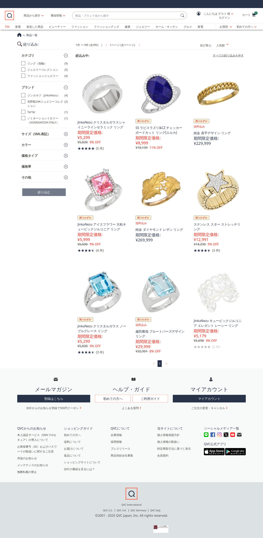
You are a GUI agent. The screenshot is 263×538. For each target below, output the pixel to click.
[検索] (183, 15)
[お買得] (225, 27)
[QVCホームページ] (19, 35)
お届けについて (74, 448)
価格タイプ (29, 155)
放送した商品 (34, 27)
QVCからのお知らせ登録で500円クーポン (52, 408)
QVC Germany (138, 510)
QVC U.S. (108, 510)
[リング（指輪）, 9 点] (44, 63)
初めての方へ (245, 27)
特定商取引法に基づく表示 (174, 448)
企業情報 (116, 435)
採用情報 (116, 442)
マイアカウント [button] (209, 398)
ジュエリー (143, 27)
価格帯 (26, 166)
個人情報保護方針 (168, 435)
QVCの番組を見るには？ (79, 469)
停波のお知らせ (27, 458)
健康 (127, 27)
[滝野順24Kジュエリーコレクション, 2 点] (44, 103)
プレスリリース (120, 448)
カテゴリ (27, 55)
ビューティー (57, 27)
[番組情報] (67, 15)
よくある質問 (130, 408)
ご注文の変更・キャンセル (208, 408)
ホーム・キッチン (167, 27)
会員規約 (162, 455)
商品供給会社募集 (122, 455)
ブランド (27, 87)
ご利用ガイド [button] (150, 398)
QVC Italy (155, 510)
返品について (72, 455)
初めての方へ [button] (112, 398)
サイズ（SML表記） (36, 134)
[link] (106, 45)
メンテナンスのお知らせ (32, 465)
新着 (18, 27)
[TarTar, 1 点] (44, 112)
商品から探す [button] (42, 15)
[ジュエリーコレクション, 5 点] (44, 69)
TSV (7, 27)
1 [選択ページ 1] (159, 363)
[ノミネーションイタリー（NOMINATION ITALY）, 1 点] (44, 120)
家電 (200, 27)
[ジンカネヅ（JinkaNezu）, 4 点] (44, 95)
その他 (26, 177)
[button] (212, 15)
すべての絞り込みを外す (228, 55)
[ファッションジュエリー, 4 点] (44, 76)
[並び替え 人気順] (230, 45)
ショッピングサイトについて (82, 462)
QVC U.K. (121, 510)
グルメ (188, 27)
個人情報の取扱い (168, 442)
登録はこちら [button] (53, 398)
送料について (72, 442)
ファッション (79, 27)
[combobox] (131, 15)
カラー (26, 145)
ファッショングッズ (106, 27)
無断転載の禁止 (27, 472)
